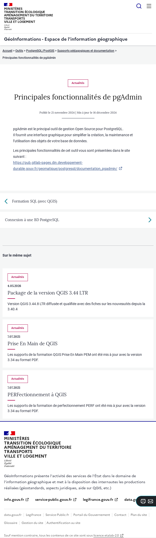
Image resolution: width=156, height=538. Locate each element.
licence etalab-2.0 (106, 535)
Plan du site (139, 515)
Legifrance (33, 515)
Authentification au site (63, 523)
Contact (120, 515)
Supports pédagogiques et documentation (85, 51)
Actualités (78, 83)
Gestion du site (32, 523)
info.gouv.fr (14, 499)
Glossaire (10, 523)
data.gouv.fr (13, 515)
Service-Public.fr (57, 515)
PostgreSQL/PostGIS (40, 51)
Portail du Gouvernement (91, 515)
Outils (19, 51)
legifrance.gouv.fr (98, 499)
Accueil (7, 51)
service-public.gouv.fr (53, 499)
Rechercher (139, 6)
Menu (149, 6)
